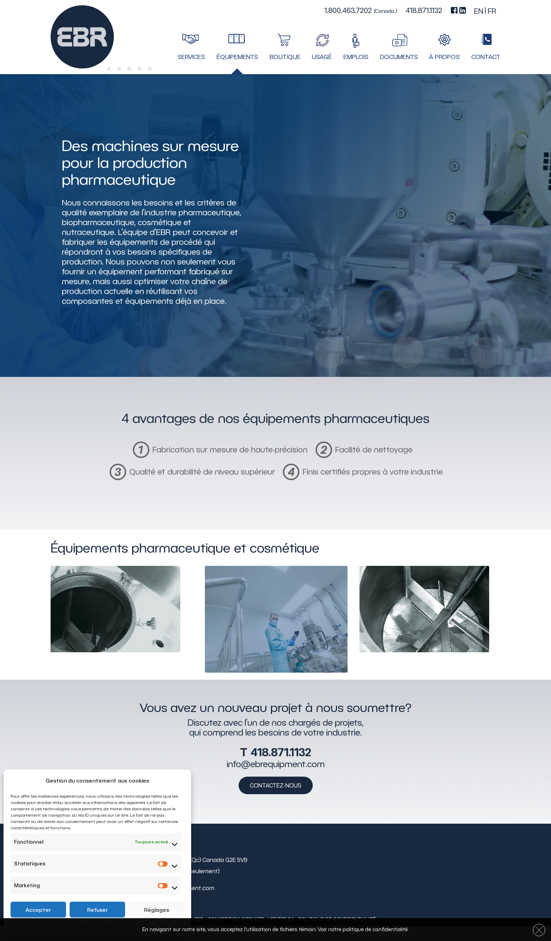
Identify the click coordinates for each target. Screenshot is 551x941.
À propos (444, 56)
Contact (485, 56)
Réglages (156, 910)
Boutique (285, 56)
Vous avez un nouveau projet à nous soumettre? (275, 707)
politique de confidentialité (375, 929)
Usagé (322, 56)
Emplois (355, 56)
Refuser (97, 910)
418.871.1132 (281, 752)
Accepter (38, 910)
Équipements (237, 56)
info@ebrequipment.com (276, 764)
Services (191, 56)
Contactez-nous (276, 785)
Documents (399, 56)
